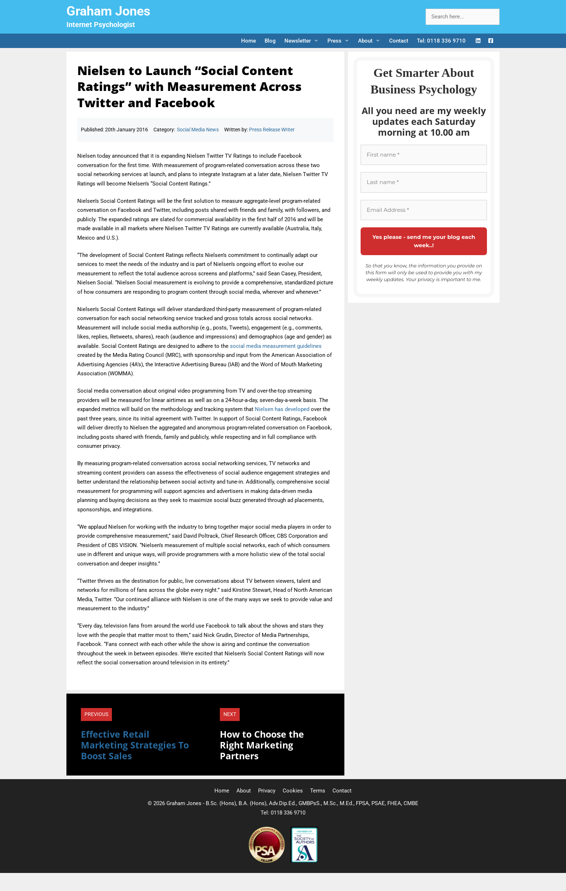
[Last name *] (424, 182)
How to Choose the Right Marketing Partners (262, 745)
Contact (398, 41)
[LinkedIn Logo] (478, 41)
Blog (270, 41)
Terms (317, 790)
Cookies (293, 790)
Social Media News (198, 129)
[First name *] (424, 155)
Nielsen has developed (282, 409)
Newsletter (303, 41)
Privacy (266, 790)
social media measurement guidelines (276, 346)
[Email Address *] (424, 210)
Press (340, 41)
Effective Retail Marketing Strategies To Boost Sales (135, 745)
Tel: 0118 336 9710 (441, 41)
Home (248, 41)
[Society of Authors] (304, 861)
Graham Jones (108, 11)
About (371, 41)
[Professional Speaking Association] (267, 861)
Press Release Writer (272, 129)
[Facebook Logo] (490, 41)
